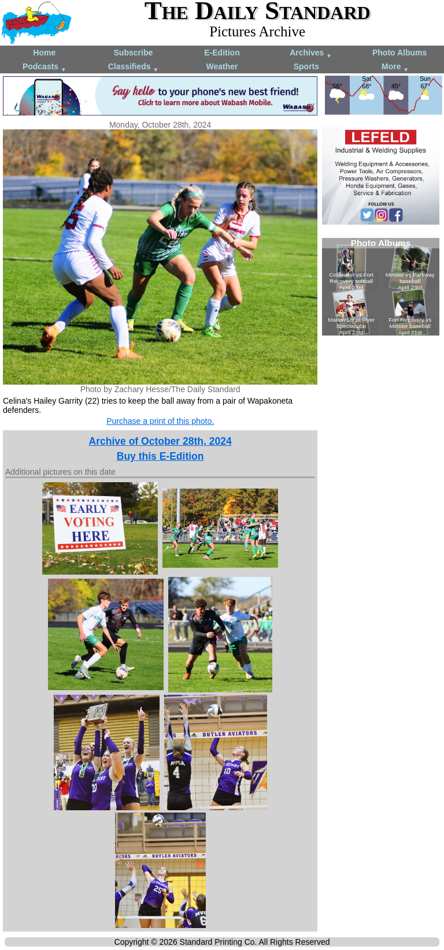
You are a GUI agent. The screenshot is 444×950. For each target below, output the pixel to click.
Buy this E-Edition (160, 456)
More (395, 67)
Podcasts (44, 67)
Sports (306, 66)
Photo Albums (399, 52)
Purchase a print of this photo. (160, 421)
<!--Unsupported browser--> (380, 287)
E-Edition (221, 52)
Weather (222, 66)
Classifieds (133, 67)
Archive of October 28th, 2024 (160, 441)
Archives (311, 53)
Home (44, 52)
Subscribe (133, 52)
